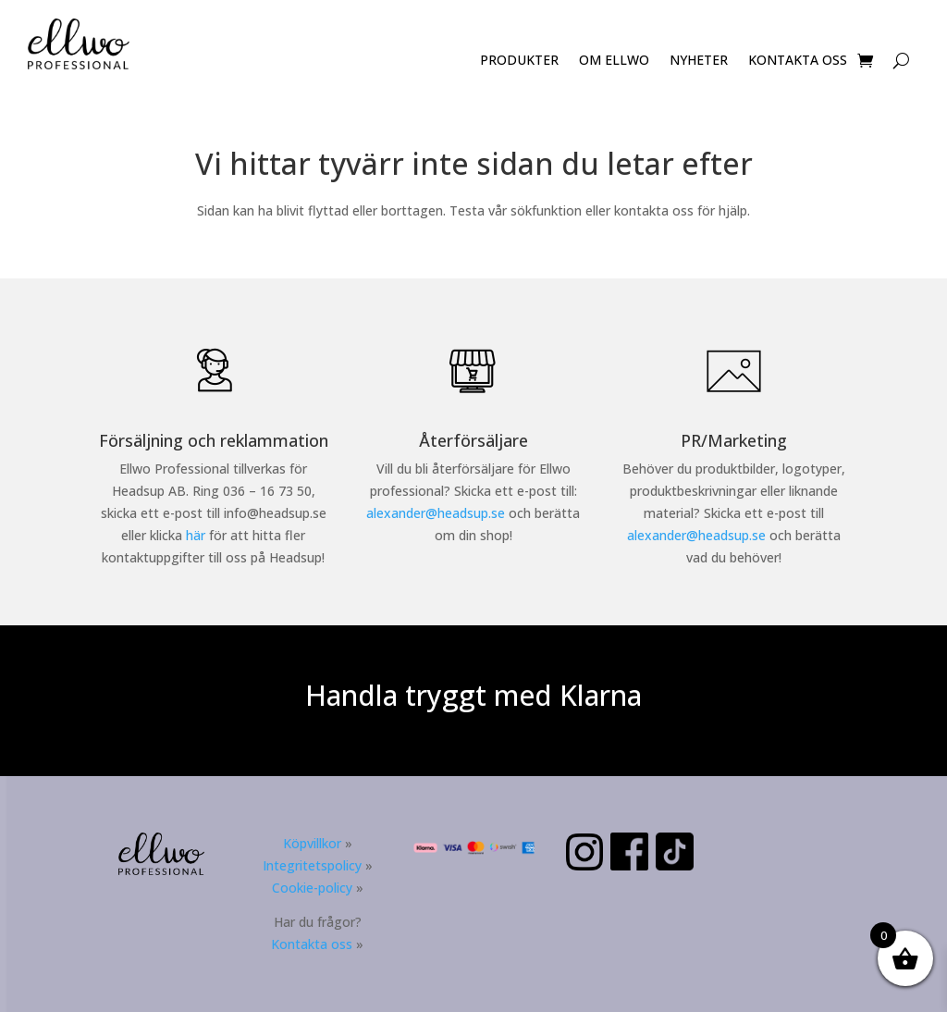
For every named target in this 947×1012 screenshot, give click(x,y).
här (195, 535)
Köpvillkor (312, 843)
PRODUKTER (519, 61)
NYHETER (699, 61)
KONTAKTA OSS (797, 61)
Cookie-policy (312, 887)
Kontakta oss (311, 944)
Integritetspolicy (312, 865)
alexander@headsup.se (435, 513)
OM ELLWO (614, 61)
